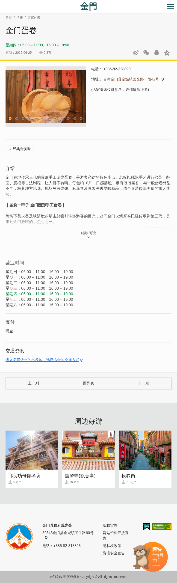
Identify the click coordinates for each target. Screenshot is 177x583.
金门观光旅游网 (88, 6)
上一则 (33, 383)
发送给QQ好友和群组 (156, 52)
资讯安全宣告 (114, 553)
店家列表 (33, 17)
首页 (9, 17)
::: (1, 3)
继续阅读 (88, 233)
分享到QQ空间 (166, 52)
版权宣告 (110, 525)
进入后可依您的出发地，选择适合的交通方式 (42, 360)
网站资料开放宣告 (116, 535)
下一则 (143, 383)
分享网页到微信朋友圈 (146, 52)
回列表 (88, 383)
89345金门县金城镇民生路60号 (68, 535)
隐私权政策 (112, 546)
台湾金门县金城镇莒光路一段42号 (131, 79)
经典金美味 (22, 149)
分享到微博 (135, 52)
